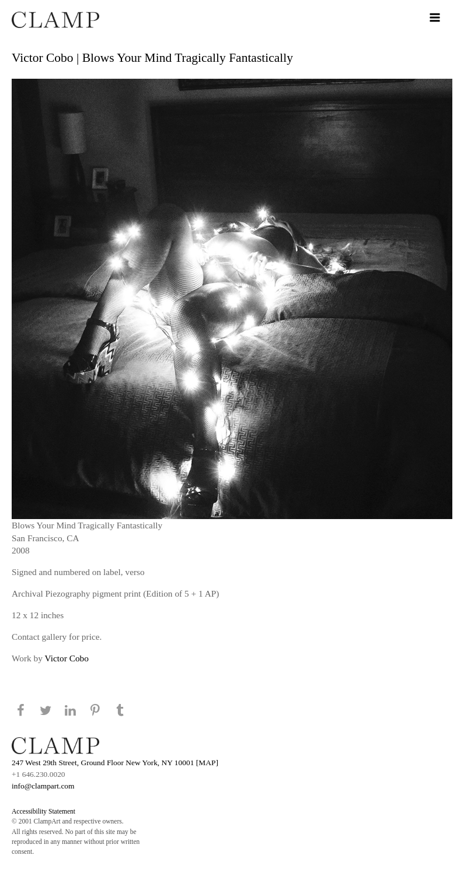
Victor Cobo (67, 658)
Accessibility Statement (43, 811)
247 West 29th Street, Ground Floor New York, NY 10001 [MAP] (115, 762)
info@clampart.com (43, 786)
